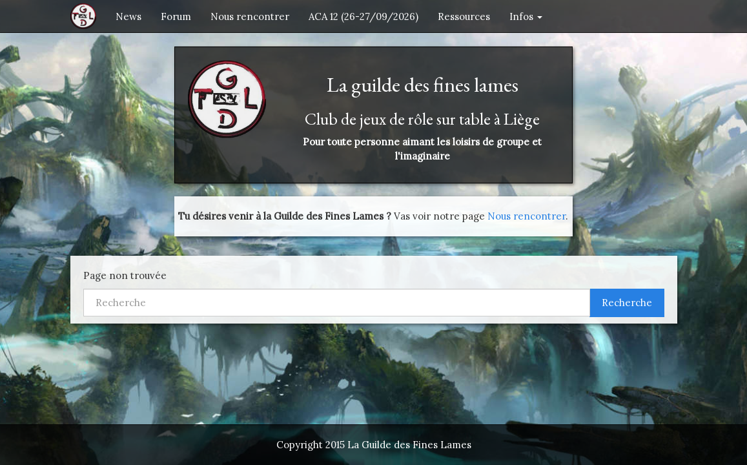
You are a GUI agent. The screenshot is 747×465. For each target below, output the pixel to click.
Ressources (464, 16)
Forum (176, 16)
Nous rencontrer (249, 16)
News (128, 16)
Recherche (627, 302)
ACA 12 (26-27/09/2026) (363, 16)
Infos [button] (525, 16)
